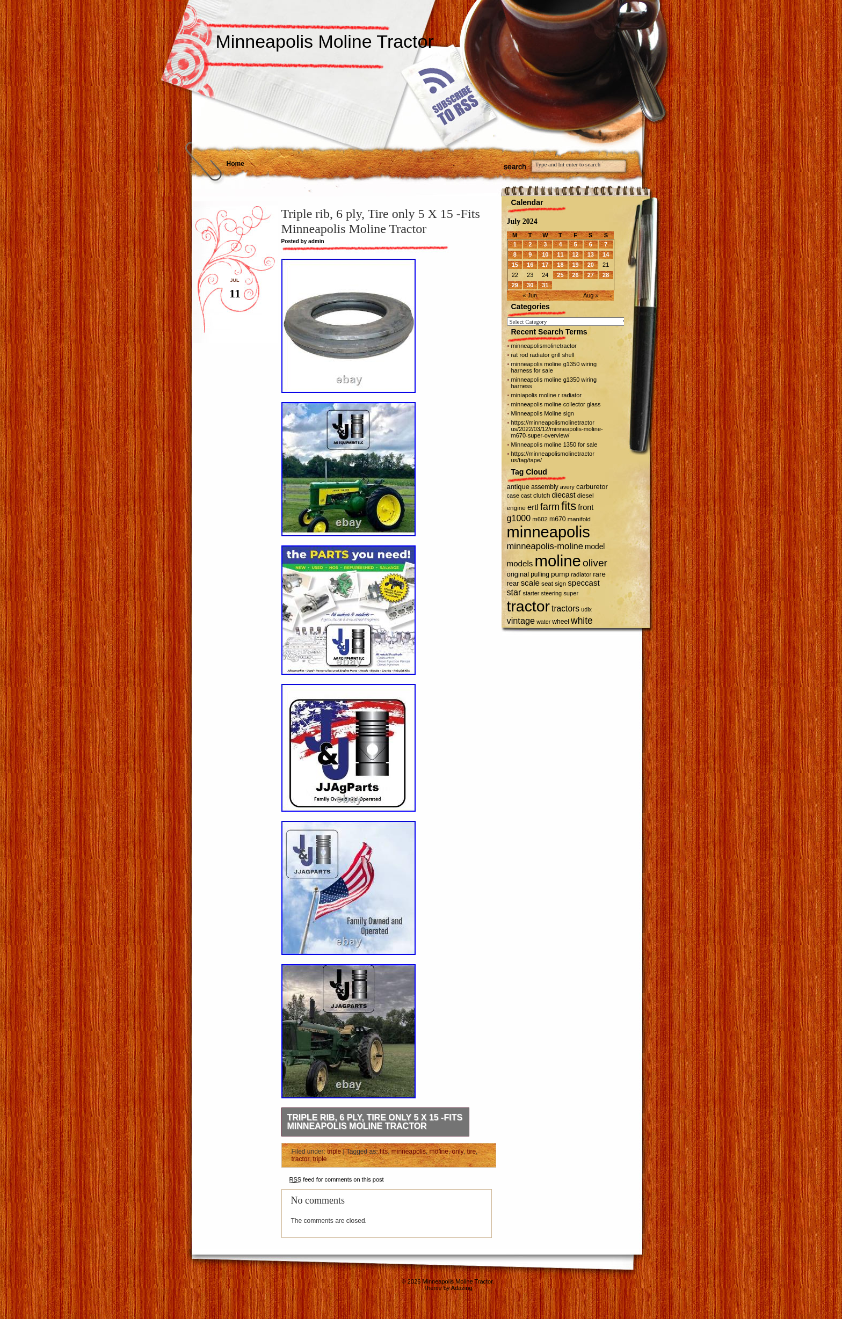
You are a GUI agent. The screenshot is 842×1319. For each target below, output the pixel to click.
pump (560, 574)
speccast (583, 582)
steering (551, 593)
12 (575, 254)
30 (530, 285)
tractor (300, 1159)
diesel (585, 495)
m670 (557, 519)
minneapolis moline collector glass (556, 404)
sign (560, 583)
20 (590, 264)
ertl (533, 507)
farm (550, 506)
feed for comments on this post (336, 1179)
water (543, 621)
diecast (564, 495)
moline (439, 1151)
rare (599, 574)
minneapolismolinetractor (544, 345)
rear (513, 583)
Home (235, 163)
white (582, 620)
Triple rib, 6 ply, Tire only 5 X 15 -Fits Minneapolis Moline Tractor (375, 1122)
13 (590, 254)
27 (590, 275)
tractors (565, 608)
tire (471, 1151)
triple (334, 1151)
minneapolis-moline (545, 546)
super (570, 593)
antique (518, 487)
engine (516, 507)
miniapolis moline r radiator (546, 395)
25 (560, 275)
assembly (544, 487)
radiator (581, 574)
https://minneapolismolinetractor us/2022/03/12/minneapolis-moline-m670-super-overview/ (557, 429)
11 (560, 254)
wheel (560, 621)
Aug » (591, 295)
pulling (540, 574)
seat (547, 583)
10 (545, 254)
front (585, 507)
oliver (595, 563)
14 (606, 254)
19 (575, 264)
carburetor (592, 487)
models (520, 563)
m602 (540, 519)
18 (560, 264)
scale (530, 582)
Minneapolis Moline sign (542, 413)
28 (606, 275)
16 (530, 264)
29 (515, 285)
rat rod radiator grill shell (543, 355)
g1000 (519, 518)
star (514, 592)
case (513, 495)
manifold (579, 519)
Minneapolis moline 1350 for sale (554, 444)
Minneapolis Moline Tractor (325, 41)
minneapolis (408, 1151)
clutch (541, 495)
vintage (521, 620)
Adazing (462, 1288)
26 (575, 275)
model (595, 547)
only (457, 1151)
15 (515, 264)
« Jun (529, 295)
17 (545, 264)
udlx (586, 609)
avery (567, 487)
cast (526, 495)
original (518, 574)
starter (531, 593)
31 (545, 285)
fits (384, 1151)
